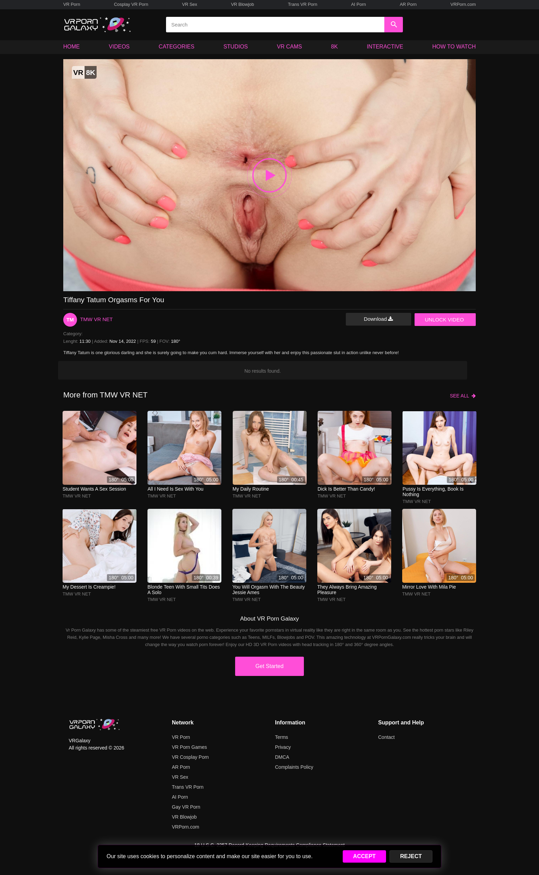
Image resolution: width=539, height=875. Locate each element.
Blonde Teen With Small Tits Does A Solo (183, 589)
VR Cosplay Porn (190, 757)
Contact (386, 737)
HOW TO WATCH (454, 47)
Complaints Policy (294, 767)
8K (334, 47)
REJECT (411, 856)
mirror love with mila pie (429, 587)
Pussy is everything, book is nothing (433, 491)
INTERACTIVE (385, 47)
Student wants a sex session (94, 489)
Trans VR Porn (302, 4)
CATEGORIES (177, 47)
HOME (71, 47)
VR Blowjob (242, 4)
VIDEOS (119, 47)
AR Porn (408, 4)
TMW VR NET (96, 319)
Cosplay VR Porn (131, 4)
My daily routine (251, 489)
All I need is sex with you (175, 489)
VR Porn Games (189, 747)
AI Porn (358, 4)
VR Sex (189, 4)
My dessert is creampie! (89, 587)
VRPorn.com (463, 4)
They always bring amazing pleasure (347, 589)
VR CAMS (289, 47)
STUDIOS (235, 47)
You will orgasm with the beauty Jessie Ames (268, 589)
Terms (281, 737)
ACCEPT (364, 856)
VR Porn (71, 4)
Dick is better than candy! (346, 489)
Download (378, 319)
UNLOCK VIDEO (444, 319)
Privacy (283, 747)
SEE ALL (463, 395)
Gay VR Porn (186, 807)
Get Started (269, 666)
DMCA (282, 757)
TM (70, 319)
